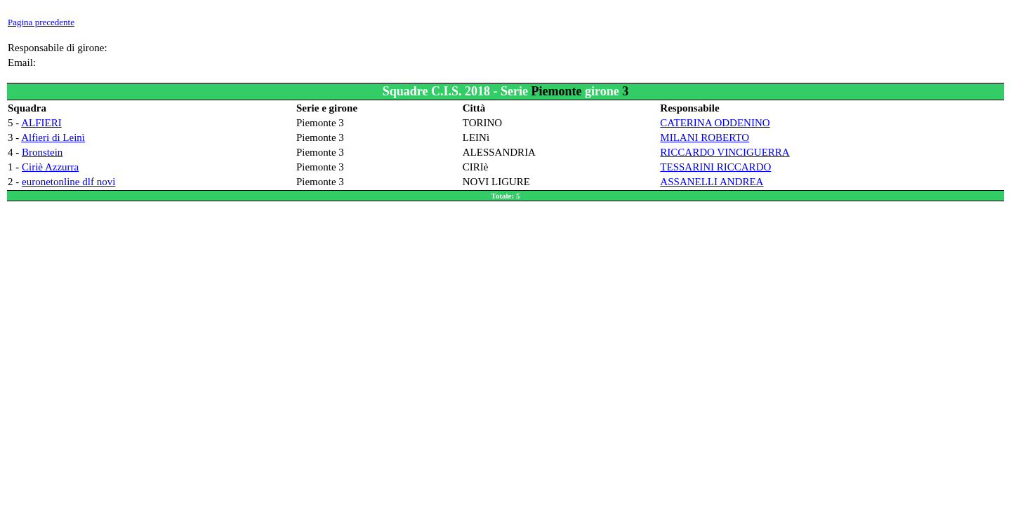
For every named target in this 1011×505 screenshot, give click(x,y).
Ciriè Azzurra (50, 167)
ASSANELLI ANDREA (711, 181)
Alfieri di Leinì (53, 137)
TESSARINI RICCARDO (715, 167)
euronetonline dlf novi (68, 181)
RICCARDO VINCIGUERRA (724, 152)
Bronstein (42, 152)
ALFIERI (41, 122)
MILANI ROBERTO (704, 137)
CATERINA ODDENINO (714, 122)
